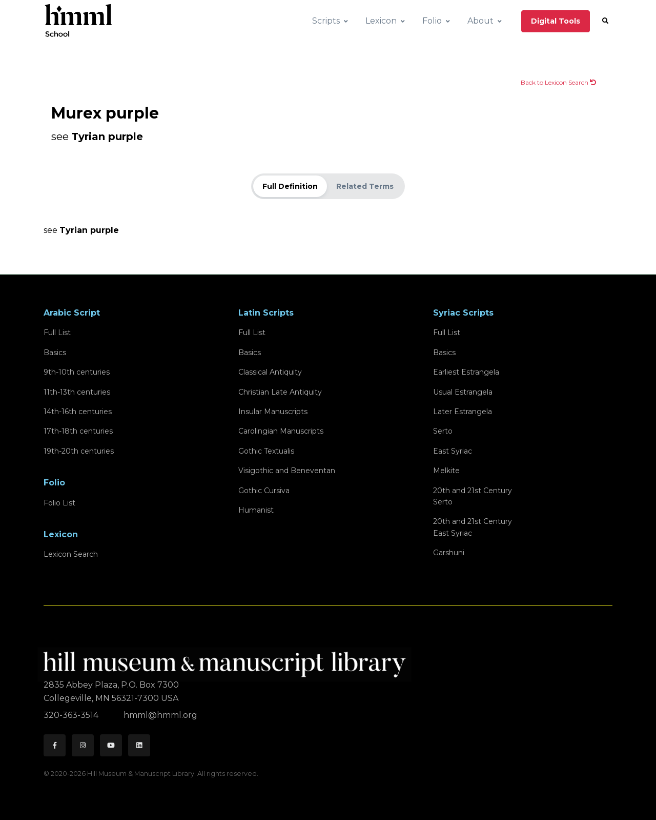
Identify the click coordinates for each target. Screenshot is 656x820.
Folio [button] (432, 21)
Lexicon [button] (381, 21)
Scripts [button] (326, 21)
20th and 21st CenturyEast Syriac (472, 527)
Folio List (59, 502)
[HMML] (228, 660)
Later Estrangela (462, 411)
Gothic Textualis (266, 451)
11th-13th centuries (77, 392)
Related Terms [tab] (365, 186)
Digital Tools (555, 21)
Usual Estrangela (463, 392)
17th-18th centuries (78, 431)
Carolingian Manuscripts (280, 431)
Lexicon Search (71, 554)
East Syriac (452, 451)
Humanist (256, 510)
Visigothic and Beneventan (286, 470)
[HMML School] (78, 21)
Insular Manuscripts (273, 411)
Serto (443, 431)
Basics (55, 352)
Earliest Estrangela (466, 372)
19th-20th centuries (79, 451)
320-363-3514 (72, 715)
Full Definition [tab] (290, 186)
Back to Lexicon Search (558, 82)
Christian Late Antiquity (280, 392)
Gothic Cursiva (264, 490)
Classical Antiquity (270, 372)
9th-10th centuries (77, 372)
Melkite (446, 470)
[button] (605, 21)
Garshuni (448, 552)
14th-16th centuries (78, 411)
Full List (57, 332)
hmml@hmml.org (160, 715)
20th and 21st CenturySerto (472, 496)
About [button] (480, 21)
